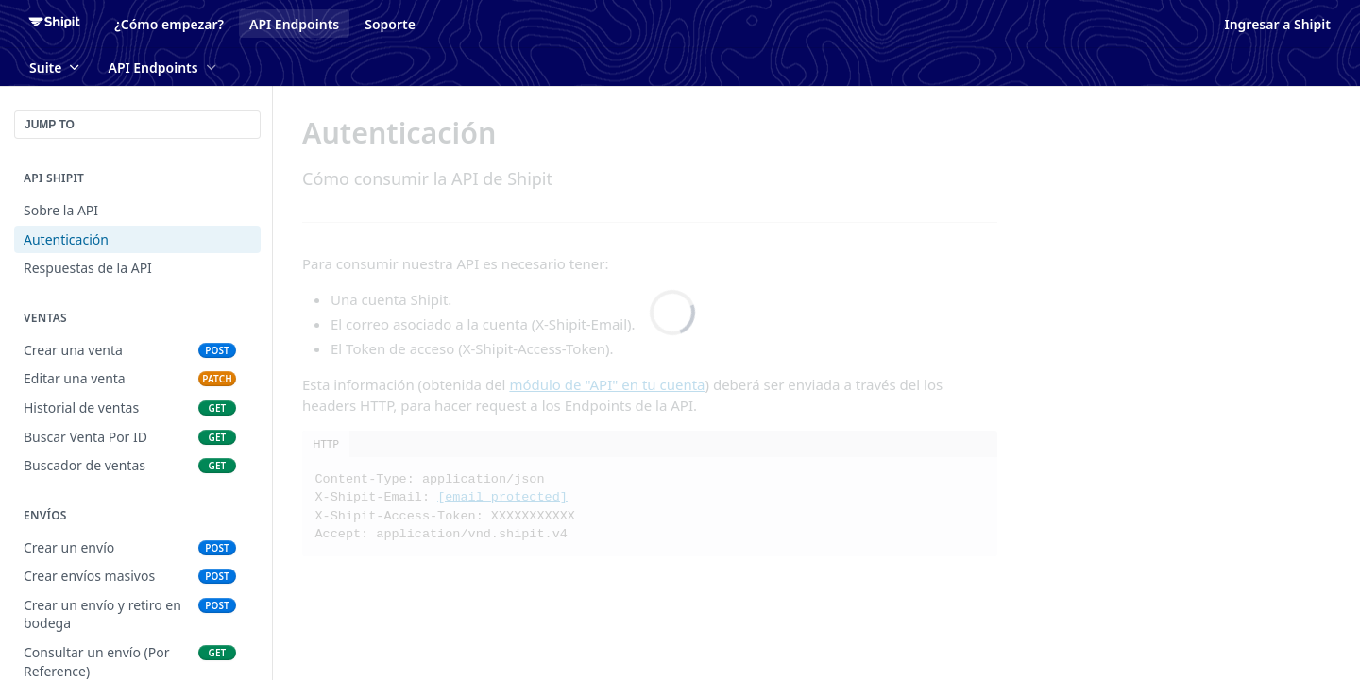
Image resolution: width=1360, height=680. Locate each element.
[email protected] (502, 497)
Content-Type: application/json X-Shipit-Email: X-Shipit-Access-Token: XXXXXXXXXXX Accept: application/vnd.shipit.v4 (445, 507)
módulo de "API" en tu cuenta (607, 384)
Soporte (390, 24)
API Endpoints (294, 24)
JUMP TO (50, 124)
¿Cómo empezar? (169, 24)
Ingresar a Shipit (1277, 24)
